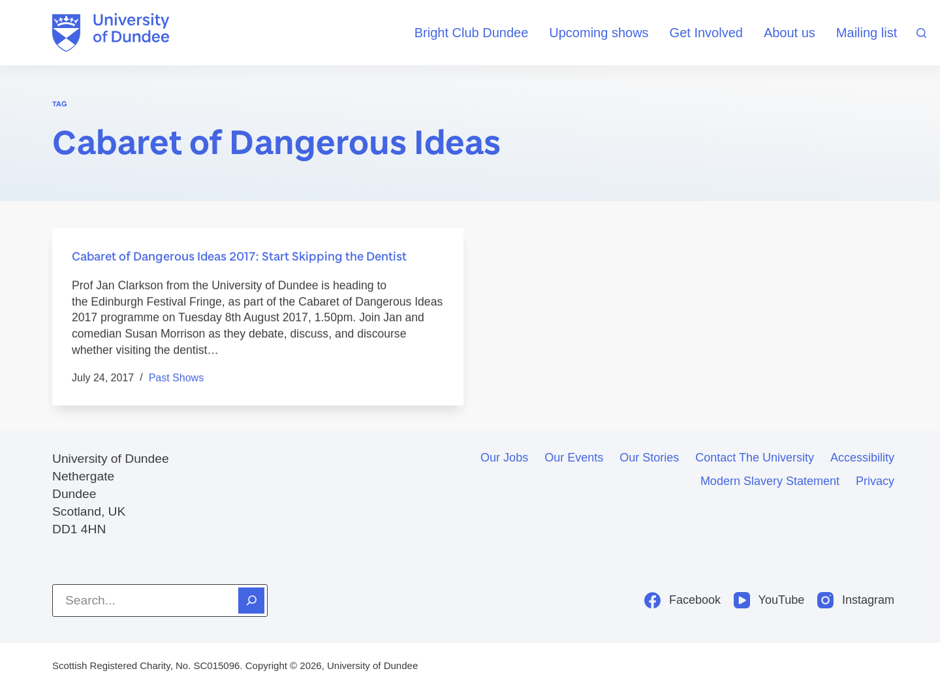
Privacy (875, 481)
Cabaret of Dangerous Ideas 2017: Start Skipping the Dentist (239, 256)
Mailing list (866, 32)
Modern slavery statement (769, 481)
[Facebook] (682, 600)
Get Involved (706, 32)
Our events (573, 457)
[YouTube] (769, 600)
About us (789, 32)
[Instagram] (855, 600)
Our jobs (504, 457)
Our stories (649, 457)
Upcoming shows (598, 32)
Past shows (176, 378)
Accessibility (862, 457)
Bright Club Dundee (472, 32)
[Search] (921, 33)
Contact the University (754, 457)
